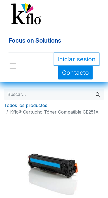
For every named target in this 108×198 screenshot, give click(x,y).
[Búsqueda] (98, 94)
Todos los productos (25, 105)
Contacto (75, 72)
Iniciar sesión (76, 59)
